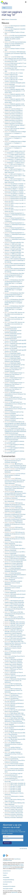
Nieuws (7, 19)
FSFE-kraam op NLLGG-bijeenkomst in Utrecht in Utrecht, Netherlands (13, 648)
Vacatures (5, 873)
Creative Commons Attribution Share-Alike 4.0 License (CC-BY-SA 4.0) (13, 866)
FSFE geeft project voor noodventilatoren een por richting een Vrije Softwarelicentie (15, 394)
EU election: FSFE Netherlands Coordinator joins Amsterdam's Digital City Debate (15, 53)
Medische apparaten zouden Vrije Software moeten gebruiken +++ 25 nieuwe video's (15, 91)
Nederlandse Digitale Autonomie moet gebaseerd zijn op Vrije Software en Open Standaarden (15, 355)
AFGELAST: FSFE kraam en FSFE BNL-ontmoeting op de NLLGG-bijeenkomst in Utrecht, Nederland (14, 627)
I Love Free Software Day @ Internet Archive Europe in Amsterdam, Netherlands (15, 460)
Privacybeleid (6, 877)
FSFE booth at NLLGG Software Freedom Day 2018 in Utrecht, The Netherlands (15, 680)
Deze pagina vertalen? (8, 888)
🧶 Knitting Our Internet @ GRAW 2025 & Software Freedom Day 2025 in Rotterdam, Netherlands (15, 493)
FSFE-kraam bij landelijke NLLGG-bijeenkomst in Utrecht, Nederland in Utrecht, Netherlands (15, 504)
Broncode (5, 884)
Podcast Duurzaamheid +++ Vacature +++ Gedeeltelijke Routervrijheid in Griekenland (15, 215)
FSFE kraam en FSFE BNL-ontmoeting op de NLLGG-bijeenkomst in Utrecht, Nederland (15, 609)
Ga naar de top (23, 848)
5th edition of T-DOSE (15, 786)
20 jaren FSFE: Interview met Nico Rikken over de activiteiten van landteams (14, 314)
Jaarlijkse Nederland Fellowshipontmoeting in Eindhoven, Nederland (14, 744)
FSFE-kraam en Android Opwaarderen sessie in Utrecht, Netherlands (13, 583)
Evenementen (13, 19)
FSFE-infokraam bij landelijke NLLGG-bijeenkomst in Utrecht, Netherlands (15, 534)
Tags (4, 7)
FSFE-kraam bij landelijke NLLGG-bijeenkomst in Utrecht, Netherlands (15, 524)
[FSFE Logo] (4, 2)
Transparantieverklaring (8, 879)
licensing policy (19, 868)
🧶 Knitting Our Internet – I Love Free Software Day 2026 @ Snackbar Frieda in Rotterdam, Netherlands (15, 465)
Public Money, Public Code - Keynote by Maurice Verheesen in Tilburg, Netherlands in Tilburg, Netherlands (15, 715)
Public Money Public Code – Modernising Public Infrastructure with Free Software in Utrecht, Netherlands (15, 643)
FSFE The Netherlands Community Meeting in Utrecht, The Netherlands (13, 685)
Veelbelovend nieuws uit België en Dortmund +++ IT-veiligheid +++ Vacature (15, 133)
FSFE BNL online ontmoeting (17, 622)
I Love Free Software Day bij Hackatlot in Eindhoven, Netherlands (15, 470)
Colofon (5, 875)
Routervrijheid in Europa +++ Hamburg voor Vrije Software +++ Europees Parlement (14, 369)
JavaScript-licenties (7, 882)
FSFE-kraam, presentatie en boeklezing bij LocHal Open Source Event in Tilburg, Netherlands (15, 514)
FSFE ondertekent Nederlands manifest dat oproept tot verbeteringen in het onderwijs (15, 260)
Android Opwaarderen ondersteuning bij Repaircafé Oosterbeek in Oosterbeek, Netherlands (15, 570)
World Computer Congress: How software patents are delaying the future (14, 765)
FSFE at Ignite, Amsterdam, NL (17, 783)
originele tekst (14, 892)
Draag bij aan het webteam (9, 886)
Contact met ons (7, 870)
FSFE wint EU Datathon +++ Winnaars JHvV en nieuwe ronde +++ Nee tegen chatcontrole (15, 166)
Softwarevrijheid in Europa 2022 (18, 197)
